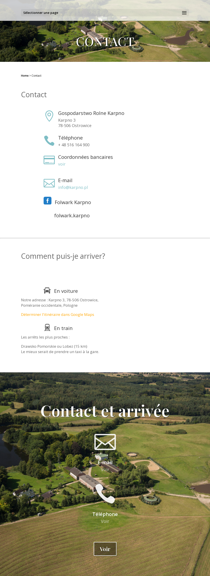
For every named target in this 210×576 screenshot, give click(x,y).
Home (25, 76)
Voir (105, 469)
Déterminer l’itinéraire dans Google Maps (57, 314)
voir (62, 164)
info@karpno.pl (73, 187)
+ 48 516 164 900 (73, 144)
